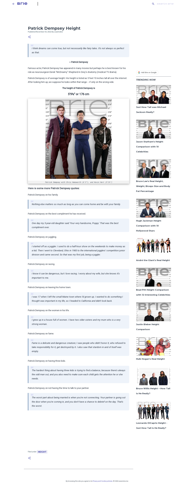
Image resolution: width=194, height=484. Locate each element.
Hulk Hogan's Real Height (150, 359)
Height (42, 452)
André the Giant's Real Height (153, 260)
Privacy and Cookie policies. (103, 481)
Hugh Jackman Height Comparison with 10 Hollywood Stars (148, 225)
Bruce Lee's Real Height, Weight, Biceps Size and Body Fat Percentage (153, 186)
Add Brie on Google (147, 72)
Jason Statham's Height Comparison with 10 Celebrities (149, 146)
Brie (22, 3)
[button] (29, 37)
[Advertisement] (79, 431)
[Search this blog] (169, 4)
